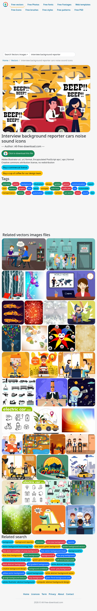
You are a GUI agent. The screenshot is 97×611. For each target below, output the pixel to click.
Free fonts (48, 4)
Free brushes (31, 10)
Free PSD (79, 10)
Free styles (47, 10)
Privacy (52, 594)
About (61, 594)
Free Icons (16, 10)
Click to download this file (18, 153)
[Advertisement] (48, 32)
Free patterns (63, 10)
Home (5, 60)
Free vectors (17, 4)
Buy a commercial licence (15, 167)
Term (44, 594)
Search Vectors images (15, 54)
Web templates (82, 4)
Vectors (14, 60)
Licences (35, 594)
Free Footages (64, 4)
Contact (70, 594)
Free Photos (33, 4)
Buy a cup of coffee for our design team (22, 173)
